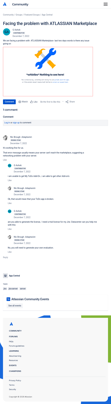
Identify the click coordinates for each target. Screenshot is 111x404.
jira (5, 288)
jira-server (13, 288)
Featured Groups (32, 15)
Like (5, 160)
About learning (15, 356)
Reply (5, 257)
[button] (48, 71)
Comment (9, 101)
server (23, 288)
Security (12, 389)
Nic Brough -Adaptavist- (21, 137)
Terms (11, 385)
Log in (7, 122)
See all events (14, 305)
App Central (47, 15)
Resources (13, 360)
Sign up (16, 122)
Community (20, 4)
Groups (19, 15)
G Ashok (16, 30)
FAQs (11, 341)
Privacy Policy (15, 380)
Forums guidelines (16, 346)
